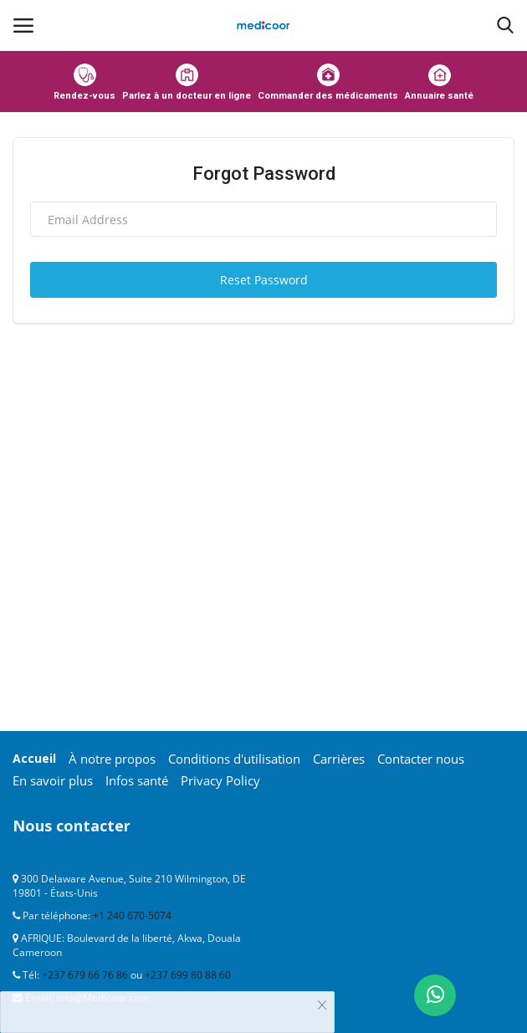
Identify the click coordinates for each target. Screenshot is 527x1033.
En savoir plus (53, 780)
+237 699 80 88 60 (188, 975)
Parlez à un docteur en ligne (186, 82)
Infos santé (136, 780)
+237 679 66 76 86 (85, 975)
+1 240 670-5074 (132, 915)
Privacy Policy (220, 780)
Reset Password (264, 280)
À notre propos (112, 758)
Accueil (34, 758)
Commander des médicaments (328, 82)
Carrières (339, 758)
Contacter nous (420, 758)
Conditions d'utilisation (234, 758)
